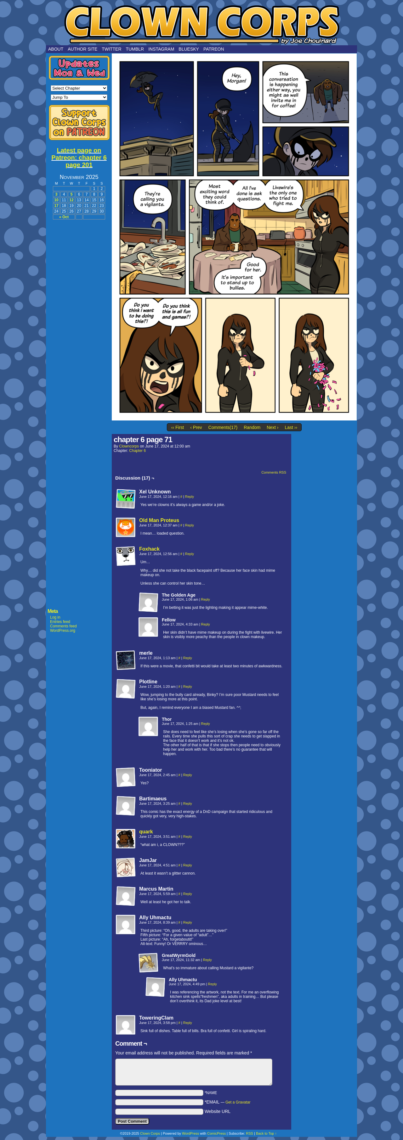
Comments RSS (273, 472)
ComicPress (216, 1133)
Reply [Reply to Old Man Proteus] (189, 525)
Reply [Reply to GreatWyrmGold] (207, 960)
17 (56, 205)
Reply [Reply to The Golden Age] (205, 599)
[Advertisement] (79, 318)
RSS (249, 1133)
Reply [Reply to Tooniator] (187, 775)
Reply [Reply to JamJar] (187, 865)
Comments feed (63, 626)
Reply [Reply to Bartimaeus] (187, 803)
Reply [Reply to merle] (187, 658)
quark (146, 831)
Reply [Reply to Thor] (205, 724)
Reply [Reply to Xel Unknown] (189, 496)
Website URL (217, 1111)
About (55, 49)
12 (71, 200)
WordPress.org (62, 630)
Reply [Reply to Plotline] (187, 686)
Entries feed (60, 622)
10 (56, 200)
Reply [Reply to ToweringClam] (187, 1023)
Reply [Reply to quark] (187, 836)
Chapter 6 (137, 450)
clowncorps (129, 446)
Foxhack (149, 549)
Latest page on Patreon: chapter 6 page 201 (79, 157)
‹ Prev (196, 427)
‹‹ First (177, 427)
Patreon (213, 49)
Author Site (82, 49)
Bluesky (189, 49)
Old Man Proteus (159, 520)
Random (252, 427)
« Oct (64, 217)
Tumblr (135, 49)
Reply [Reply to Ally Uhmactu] (187, 922)
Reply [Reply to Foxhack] (189, 554)
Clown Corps (201, 24)
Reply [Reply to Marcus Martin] (187, 894)
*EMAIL (228, 1101)
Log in (55, 617)
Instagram (161, 49)
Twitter (111, 49)
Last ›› (291, 427)
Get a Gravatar (237, 1102)
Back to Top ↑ (266, 1133)
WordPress (190, 1133)
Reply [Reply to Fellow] (205, 624)
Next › (272, 427)
